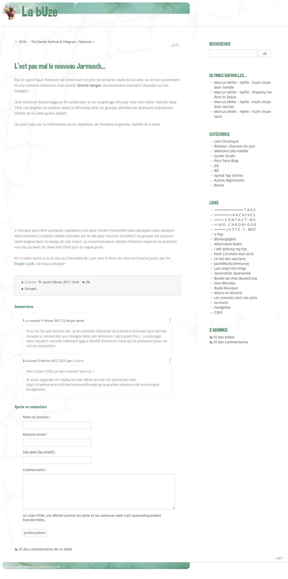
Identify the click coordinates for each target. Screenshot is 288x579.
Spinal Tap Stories (228, 175)
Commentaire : (35, 470)
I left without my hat (230, 249)
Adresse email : (35, 434)
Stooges (30, 288)
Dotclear (52, 567)
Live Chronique (226, 141)
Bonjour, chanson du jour (234, 146)
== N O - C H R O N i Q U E (235, 224)
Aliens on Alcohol (228, 292)
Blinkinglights (225, 239)
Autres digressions (229, 180)
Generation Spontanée (232, 273)
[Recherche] (233, 53)
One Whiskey (224, 283)
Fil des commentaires (230, 342)
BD (216, 170)
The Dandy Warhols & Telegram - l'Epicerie (61, 41)
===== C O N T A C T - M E (235, 219)
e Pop (218, 234)
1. (24, 321)
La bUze (40, 11)
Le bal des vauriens (230, 258)
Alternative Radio (228, 244)
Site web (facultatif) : (39, 452)
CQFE (218, 312)
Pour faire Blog (226, 160)
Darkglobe (222, 307)
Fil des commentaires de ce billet (45, 549)
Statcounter (12, 567)
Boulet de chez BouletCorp (235, 278)
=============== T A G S (235, 209)
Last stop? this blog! (230, 268)
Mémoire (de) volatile (231, 151)
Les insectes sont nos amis (235, 297)
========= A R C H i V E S (234, 215)
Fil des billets (224, 337)
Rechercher (219, 44)
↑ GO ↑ (279, 558)
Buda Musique (226, 288)
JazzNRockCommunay (231, 263)
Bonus (219, 185)
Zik (88, 282)
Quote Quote (224, 155)
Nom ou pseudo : (37, 417)
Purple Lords (24, 264)
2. (24, 361)
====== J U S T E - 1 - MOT (235, 229)
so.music (221, 302)
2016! (22, 41)
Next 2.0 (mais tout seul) (233, 253)
